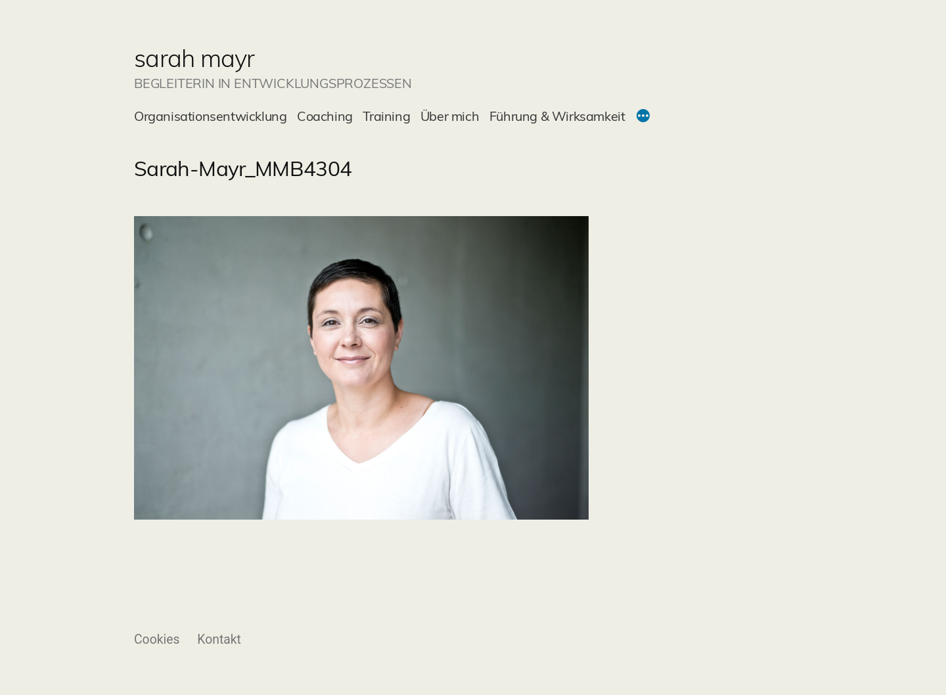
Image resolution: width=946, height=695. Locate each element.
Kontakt (219, 639)
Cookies (156, 639)
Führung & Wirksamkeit (557, 116)
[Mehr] (643, 117)
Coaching (325, 116)
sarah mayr (194, 58)
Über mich (449, 116)
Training (386, 116)
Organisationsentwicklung (210, 116)
